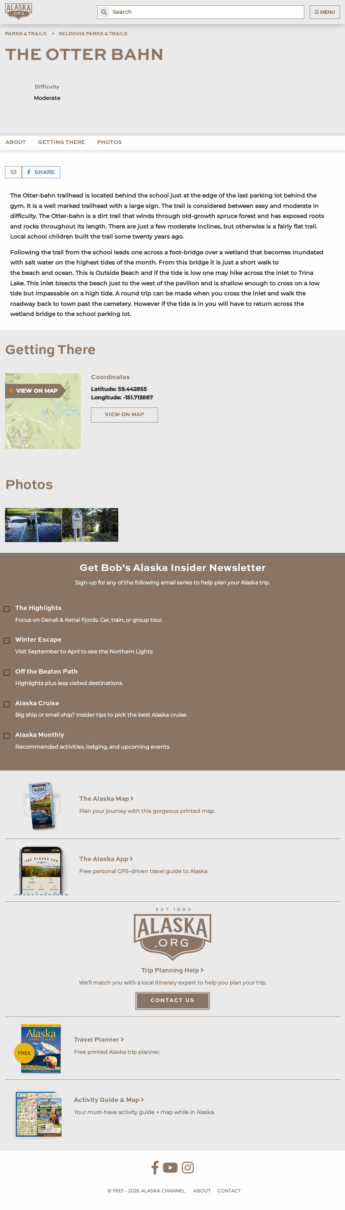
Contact (229, 1191)
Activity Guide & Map (109, 1100)
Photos (109, 142)
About (15, 142)
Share (41, 172)
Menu (325, 12)
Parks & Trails (25, 34)
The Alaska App (106, 859)
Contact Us (173, 1000)
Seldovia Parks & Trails (93, 34)
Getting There (61, 142)
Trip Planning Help (172, 970)
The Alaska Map (106, 799)
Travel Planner (99, 1040)
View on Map (124, 415)
